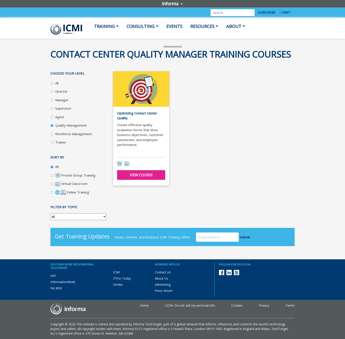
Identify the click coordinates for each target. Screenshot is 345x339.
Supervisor (63, 108)
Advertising (163, 284)
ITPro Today (122, 278)
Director (61, 91)
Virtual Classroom (71, 183)
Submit (246, 237)
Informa (172, 3)
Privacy (264, 305)
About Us (161, 278)
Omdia (118, 284)
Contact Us (163, 272)
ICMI (116, 272)
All (57, 83)
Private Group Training (75, 175)
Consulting (141, 26)
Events (174, 26)
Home (144, 305)
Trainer (60, 142)
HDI (53, 276)
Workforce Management (73, 134)
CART (285, 12)
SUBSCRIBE (266, 12)
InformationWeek (62, 282)
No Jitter (56, 288)
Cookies (237, 305)
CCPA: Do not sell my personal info (190, 305)
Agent (59, 117)
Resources (202, 26)
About (233, 26)
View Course (141, 175)
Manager (62, 100)
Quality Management (71, 125)
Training (104, 26)
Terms (290, 305)
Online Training (72, 192)
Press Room (163, 291)
